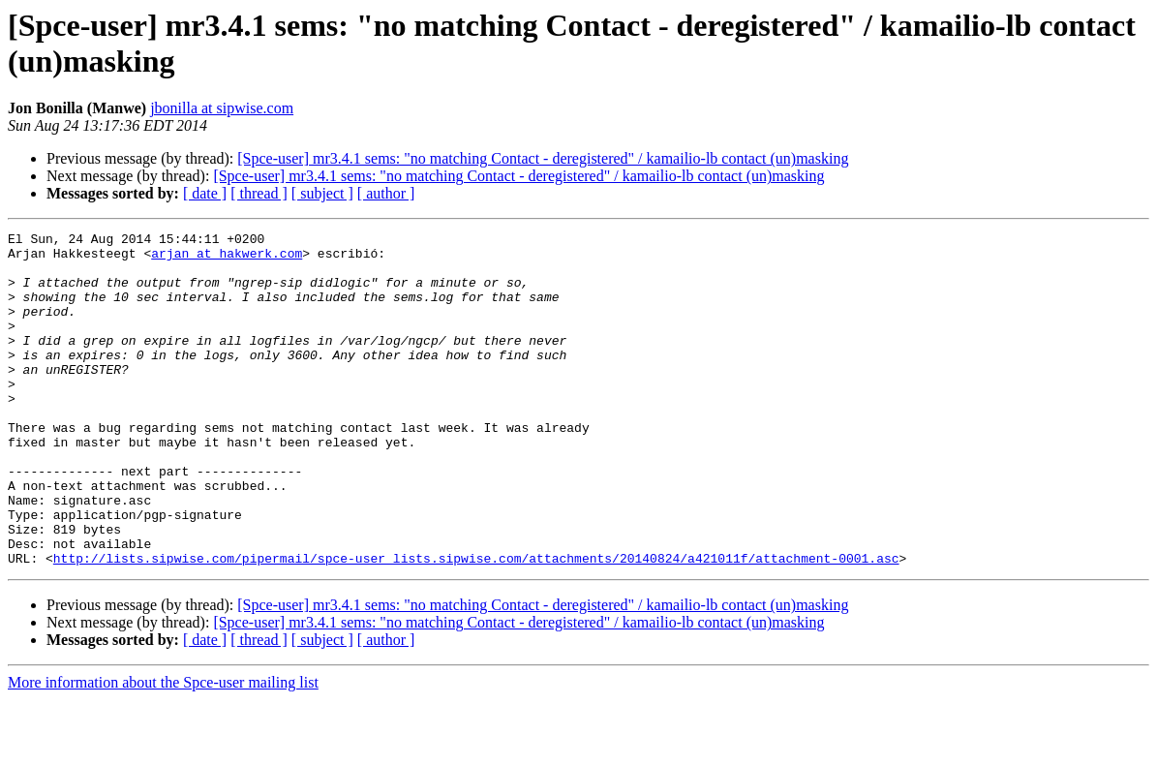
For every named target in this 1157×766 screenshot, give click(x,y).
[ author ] (386, 193)
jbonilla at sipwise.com (221, 108)
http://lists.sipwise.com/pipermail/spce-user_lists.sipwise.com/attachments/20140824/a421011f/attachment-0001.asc (476, 624)
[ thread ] (259, 193)
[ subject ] (322, 193)
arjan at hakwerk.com (226, 258)
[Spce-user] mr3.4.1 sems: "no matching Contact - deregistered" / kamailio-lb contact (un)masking (542, 158)
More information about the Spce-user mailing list (163, 749)
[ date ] (205, 193)
